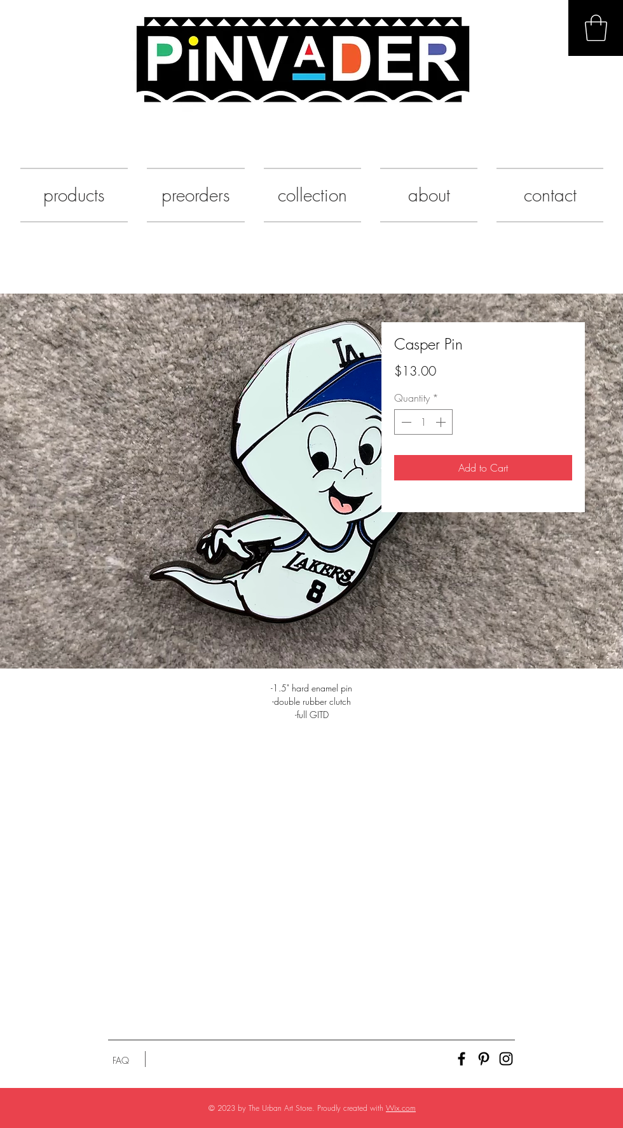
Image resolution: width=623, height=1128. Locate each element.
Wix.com (401, 1108)
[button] (596, 28)
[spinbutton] (423, 422)
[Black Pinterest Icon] (484, 1059)
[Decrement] (405, 422)
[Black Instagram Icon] (506, 1059)
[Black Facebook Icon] (461, 1059)
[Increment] (442, 422)
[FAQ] (121, 1060)
